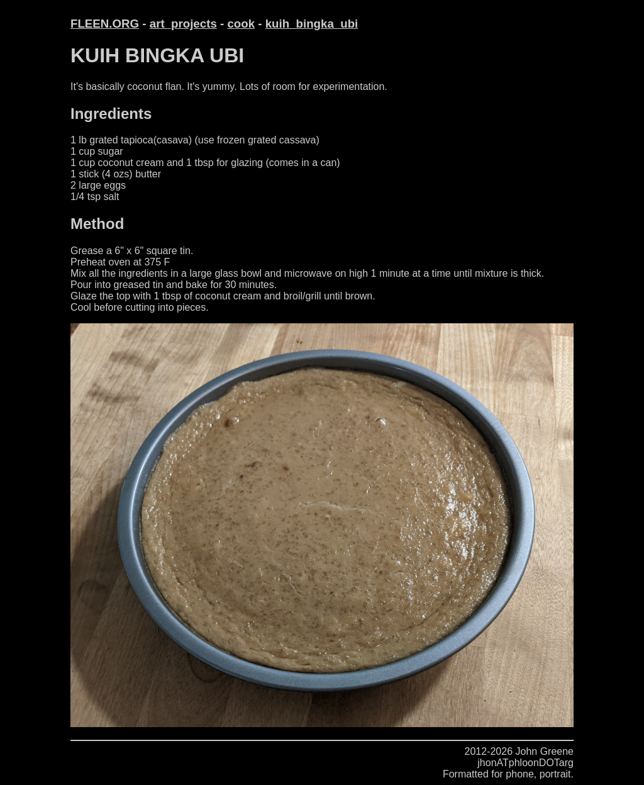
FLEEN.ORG (104, 23)
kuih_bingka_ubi (311, 23)
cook (241, 23)
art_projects (183, 23)
